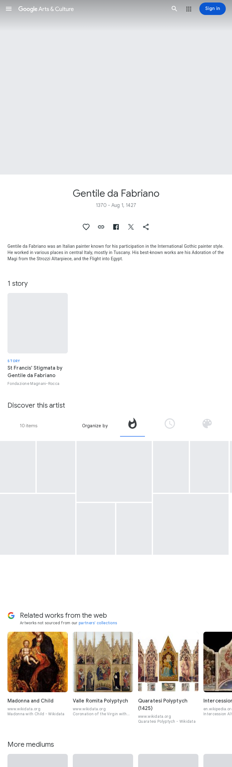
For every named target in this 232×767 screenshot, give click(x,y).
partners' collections (98, 623)
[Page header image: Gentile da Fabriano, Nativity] (116, 87)
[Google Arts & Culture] (91, 8)
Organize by (95, 426)
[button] (8, 8)
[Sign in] (212, 8)
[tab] (132, 426)
